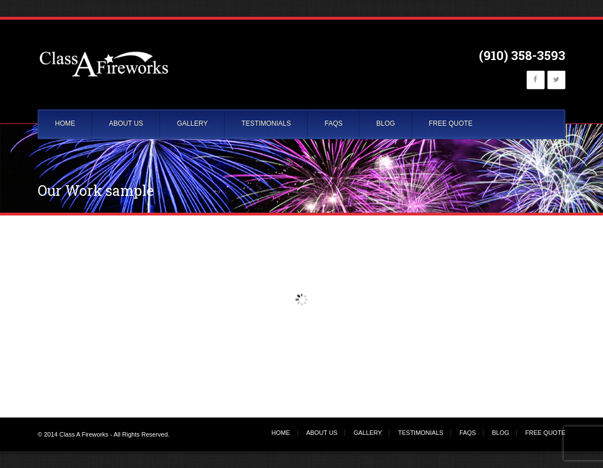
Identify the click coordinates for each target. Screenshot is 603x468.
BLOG (385, 123)
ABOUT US (126, 123)
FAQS (333, 123)
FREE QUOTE (451, 123)
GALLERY (192, 123)
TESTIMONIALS (266, 123)
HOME (65, 123)
